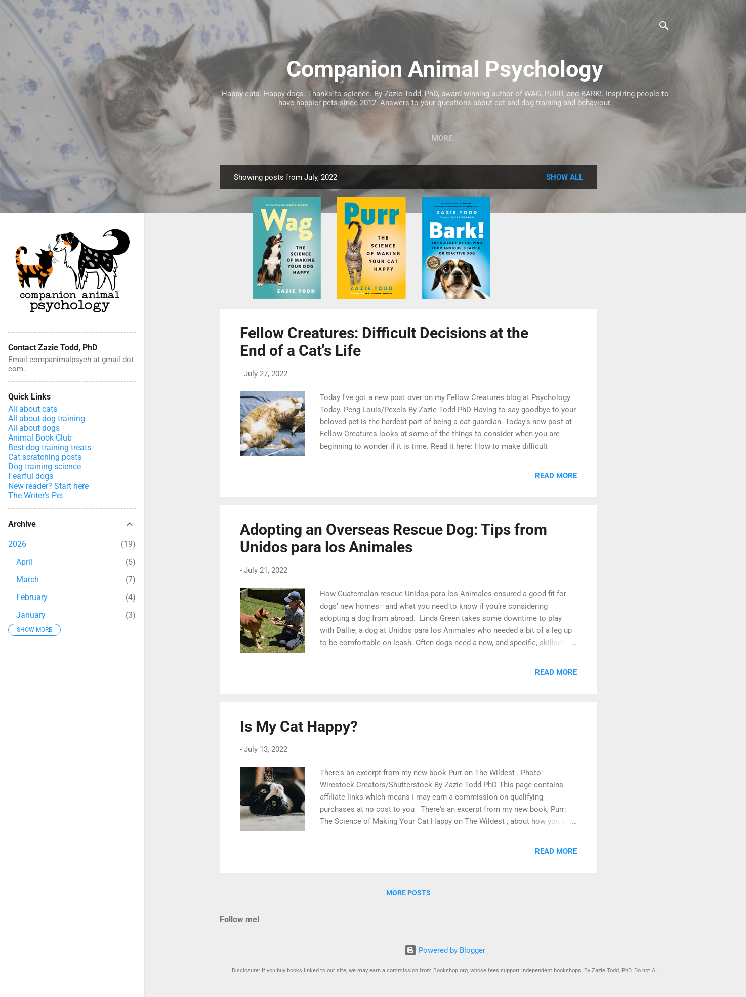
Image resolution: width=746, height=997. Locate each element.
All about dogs (34, 428)
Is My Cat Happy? (299, 728)
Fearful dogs (30, 476)
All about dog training (46, 418)
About (437, 138)
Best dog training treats (49, 447)
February (32, 597)
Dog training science (44, 466)
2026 (17, 544)
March (27, 579)
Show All (564, 179)
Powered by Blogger (444, 950)
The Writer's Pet (35, 495)
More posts (408, 895)
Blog (292, 138)
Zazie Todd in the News (552, 138)
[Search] (664, 27)
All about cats (32, 409)
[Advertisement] (637, 319)
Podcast (389, 138)
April (24, 562)
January (31, 615)
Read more (556, 478)
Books (252, 138)
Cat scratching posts (44, 457)
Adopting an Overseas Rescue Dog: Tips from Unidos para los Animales (393, 540)
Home (478, 138)
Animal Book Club (40, 438)
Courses (337, 138)
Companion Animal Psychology (444, 69)
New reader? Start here (48, 486)
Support (633, 138)
